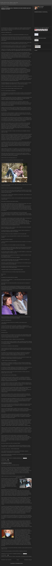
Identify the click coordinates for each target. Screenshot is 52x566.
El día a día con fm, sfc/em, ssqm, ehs (9, 2)
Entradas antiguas (28, 559)
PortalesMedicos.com (36, 41)
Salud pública (18, 556)
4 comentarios (3, 459)
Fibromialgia (7, 460)
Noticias (13, 556)
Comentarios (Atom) (19, 563)
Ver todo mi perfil (40, 7)
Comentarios (37, 47)
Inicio (18, 559)
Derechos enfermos (8, 556)
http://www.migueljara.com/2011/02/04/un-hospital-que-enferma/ (15, 551)
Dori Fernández (41, 6)
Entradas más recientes (6, 559)
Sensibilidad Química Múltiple (26, 556)
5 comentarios (3, 555)
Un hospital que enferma (6, 463)
